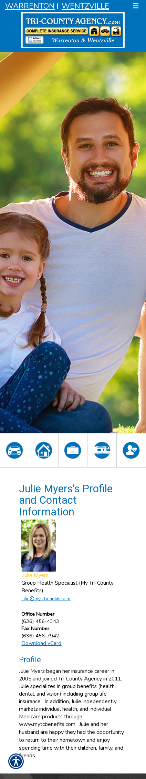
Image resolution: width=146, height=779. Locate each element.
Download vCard (41, 643)
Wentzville (85, 6)
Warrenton (30, 6)
